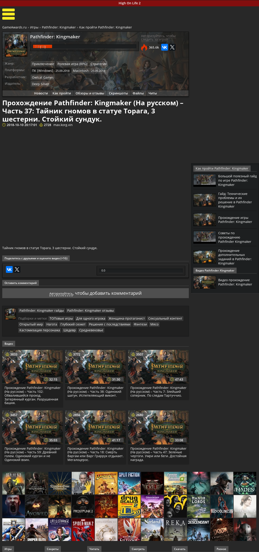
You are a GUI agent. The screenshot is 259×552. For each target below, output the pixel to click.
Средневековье (85, 327)
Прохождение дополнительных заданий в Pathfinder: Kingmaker (236, 255)
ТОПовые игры (60, 316)
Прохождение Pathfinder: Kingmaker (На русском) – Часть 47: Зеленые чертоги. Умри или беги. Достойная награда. (158, 450)
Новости (41, 91)
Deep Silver (39, 82)
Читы (153, 91)
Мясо (143, 321)
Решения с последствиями (102, 321)
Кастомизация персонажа (37, 327)
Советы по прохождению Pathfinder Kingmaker (236, 236)
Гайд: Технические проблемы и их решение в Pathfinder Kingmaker (237, 199)
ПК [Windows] (41, 70)
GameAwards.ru (14, 27)
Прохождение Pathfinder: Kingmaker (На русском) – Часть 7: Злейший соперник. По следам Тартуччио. (157, 390)
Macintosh (77, 70)
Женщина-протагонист (120, 316)
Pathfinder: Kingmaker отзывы (83, 308)
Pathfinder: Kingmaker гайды (39, 308)
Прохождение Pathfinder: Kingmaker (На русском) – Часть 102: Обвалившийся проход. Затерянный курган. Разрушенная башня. (32, 392)
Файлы (138, 91)
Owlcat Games (41, 76)
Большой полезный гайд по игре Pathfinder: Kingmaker (237, 180)
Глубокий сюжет (69, 321)
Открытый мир (30, 321)
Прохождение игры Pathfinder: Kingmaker (237, 218)
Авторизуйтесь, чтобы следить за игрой (158, 38)
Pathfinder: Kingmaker (59, 27)
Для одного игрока (87, 316)
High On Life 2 (130, 3)
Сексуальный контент (155, 316)
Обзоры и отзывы (90, 91)
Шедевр (64, 327)
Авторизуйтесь (61, 291)
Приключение (42, 64)
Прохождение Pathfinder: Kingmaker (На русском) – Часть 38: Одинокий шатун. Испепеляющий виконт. (95, 390)
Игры (34, 27)
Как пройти (62, 91)
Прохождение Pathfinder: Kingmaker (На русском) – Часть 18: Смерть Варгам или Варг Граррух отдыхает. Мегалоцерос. (95, 450)
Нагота (49, 321)
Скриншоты (118, 91)
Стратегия (93, 64)
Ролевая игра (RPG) (68, 64)
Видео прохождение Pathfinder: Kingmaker (237, 280)
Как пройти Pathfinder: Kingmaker (105, 27)
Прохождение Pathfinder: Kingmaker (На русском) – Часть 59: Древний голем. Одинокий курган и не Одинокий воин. (32, 450)
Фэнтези (130, 321)
